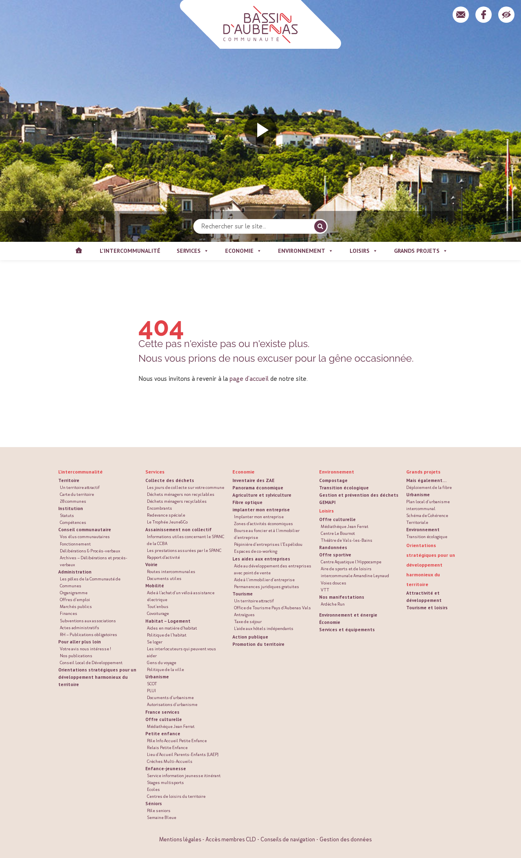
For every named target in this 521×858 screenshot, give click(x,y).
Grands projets (423, 472)
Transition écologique (344, 487)
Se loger (154, 642)
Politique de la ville (165, 669)
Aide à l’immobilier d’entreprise (264, 579)
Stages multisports (165, 782)
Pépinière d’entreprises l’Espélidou (268, 544)
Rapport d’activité (163, 557)
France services (162, 712)
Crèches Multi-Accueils (170, 761)
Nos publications (76, 655)
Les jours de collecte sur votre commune (185, 487)
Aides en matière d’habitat (172, 628)
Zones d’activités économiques (263, 523)
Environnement (336, 472)
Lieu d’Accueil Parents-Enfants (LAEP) (183, 754)
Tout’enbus (158, 606)
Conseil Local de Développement (91, 662)
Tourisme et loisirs (427, 607)
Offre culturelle (163, 719)
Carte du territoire (77, 494)
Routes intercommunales (171, 571)
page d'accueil (249, 378)
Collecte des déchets (169, 480)
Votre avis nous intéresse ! (85, 649)
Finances (68, 613)
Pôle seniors (159, 810)
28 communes (73, 501)
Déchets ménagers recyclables (177, 501)
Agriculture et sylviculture (261, 495)
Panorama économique (257, 487)
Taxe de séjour (248, 621)
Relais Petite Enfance (167, 747)
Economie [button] (243, 251)
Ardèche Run (333, 604)
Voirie (151, 564)
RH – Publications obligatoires (88, 634)
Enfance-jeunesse (165, 768)
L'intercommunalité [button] (130, 250)
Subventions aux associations (88, 620)
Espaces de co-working (255, 551)
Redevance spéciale (166, 515)
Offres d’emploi (75, 599)
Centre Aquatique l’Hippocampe (351, 562)
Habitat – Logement (167, 621)
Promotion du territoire (258, 644)
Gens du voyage (161, 662)
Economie (243, 472)
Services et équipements (347, 629)
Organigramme (74, 592)
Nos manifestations (341, 597)
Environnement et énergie (348, 615)
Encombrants (159, 508)
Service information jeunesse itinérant (184, 775)
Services (154, 472)
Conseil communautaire (84, 529)
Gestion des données (346, 839)
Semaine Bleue (161, 817)
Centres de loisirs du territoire (176, 796)
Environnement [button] (305, 251)
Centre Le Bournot (338, 533)
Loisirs (326, 511)
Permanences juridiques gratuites (266, 586)
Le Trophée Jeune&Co (167, 522)
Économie (329, 622)
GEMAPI (327, 502)
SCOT (152, 683)
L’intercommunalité (80, 472)
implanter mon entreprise (261, 509)
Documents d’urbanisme (170, 697)
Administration (75, 572)
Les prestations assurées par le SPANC (184, 550)
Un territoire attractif (80, 487)
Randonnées (333, 547)
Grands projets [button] (421, 251)
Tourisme (242, 594)
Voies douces (333, 583)
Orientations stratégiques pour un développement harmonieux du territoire (97, 677)
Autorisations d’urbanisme (172, 704)
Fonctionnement (75, 544)
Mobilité (154, 585)
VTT (325, 590)
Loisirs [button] (364, 251)
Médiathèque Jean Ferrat (171, 726)
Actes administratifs (79, 627)
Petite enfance (162, 733)
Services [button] (193, 251)
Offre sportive (335, 555)
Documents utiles (164, 578)
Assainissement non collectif (178, 529)
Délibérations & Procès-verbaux (90, 551)
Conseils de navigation (287, 839)
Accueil (79, 251)
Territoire (68, 480)
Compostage (333, 480)
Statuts (67, 515)
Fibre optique (247, 502)
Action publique (250, 637)
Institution (70, 508)
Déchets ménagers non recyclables (181, 494)
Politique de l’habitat (166, 635)
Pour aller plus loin (79, 642)
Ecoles (153, 789)
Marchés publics (76, 606)
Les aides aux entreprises (261, 559)
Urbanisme (157, 676)
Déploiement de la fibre (429, 487)
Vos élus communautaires (85, 536)
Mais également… (426, 480)
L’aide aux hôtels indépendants (263, 628)
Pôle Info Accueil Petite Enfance (177, 740)
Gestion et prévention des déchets (358, 495)
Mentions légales (180, 839)
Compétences (73, 522)
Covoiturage (158, 613)
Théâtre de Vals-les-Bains (346, 540)
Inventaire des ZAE (253, 480)
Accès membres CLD (231, 839)
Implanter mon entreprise (259, 516)
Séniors (153, 803)
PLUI (151, 690)
